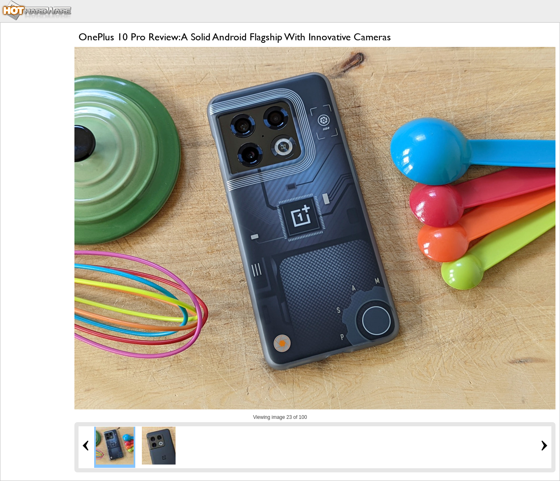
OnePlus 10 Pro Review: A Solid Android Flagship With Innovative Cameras (235, 37)
